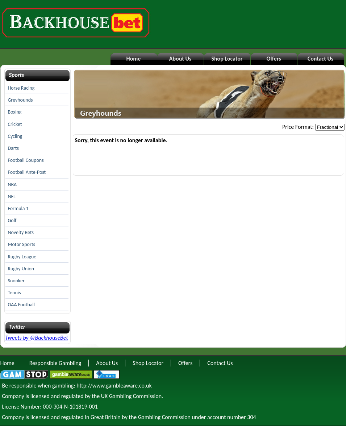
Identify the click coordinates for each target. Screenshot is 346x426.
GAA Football (21, 305)
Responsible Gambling (55, 363)
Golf (12, 220)
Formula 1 (18, 208)
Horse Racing (21, 88)
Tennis (14, 293)
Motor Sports (22, 244)
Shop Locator (226, 58)
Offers (273, 58)
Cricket (15, 124)
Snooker (16, 281)
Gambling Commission (164, 417)
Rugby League (22, 257)
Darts (13, 148)
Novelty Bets (21, 232)
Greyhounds (20, 100)
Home (133, 58)
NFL (12, 196)
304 (251, 417)
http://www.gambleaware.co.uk (113, 385)
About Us (180, 58)
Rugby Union (21, 269)
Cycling (15, 136)
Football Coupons (26, 160)
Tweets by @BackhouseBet (36, 337)
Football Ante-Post (27, 172)
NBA (12, 184)
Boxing (15, 112)
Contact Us (320, 58)
